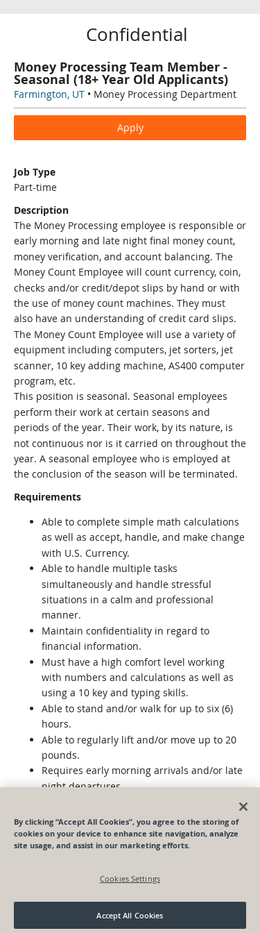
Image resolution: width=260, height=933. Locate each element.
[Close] (243, 808)
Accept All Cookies (129, 917)
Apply (130, 127)
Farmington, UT (49, 94)
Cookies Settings (130, 880)
